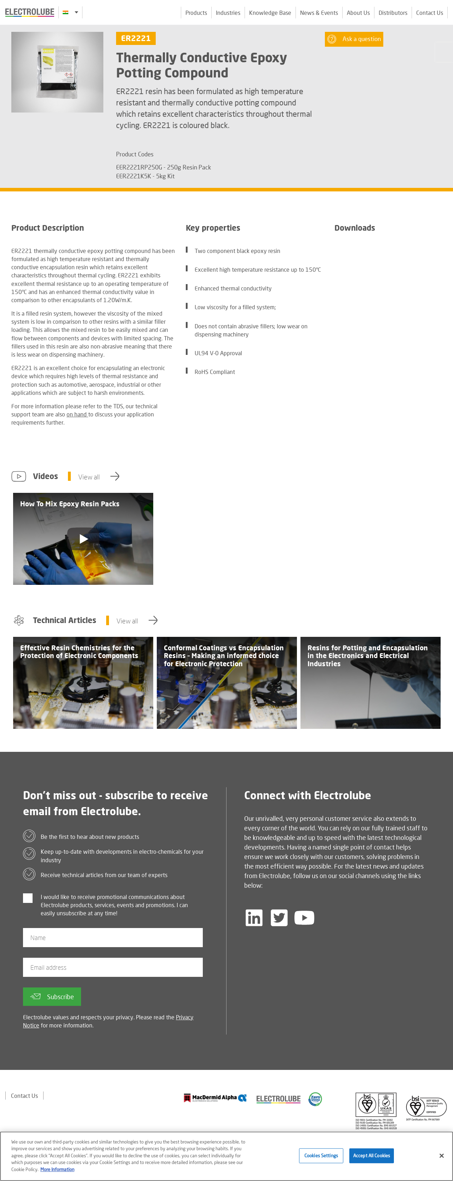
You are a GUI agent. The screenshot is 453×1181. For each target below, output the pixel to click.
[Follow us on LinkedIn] (254, 918)
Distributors (393, 12)
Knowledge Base (270, 12)
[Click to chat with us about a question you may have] (444, 52)
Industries (228, 12)
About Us (358, 12)
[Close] (441, 1158)
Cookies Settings (321, 1158)
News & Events (319, 12)
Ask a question (354, 39)
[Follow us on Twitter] (279, 918)
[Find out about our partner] (215, 1097)
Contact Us (429, 12)
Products (196, 12)
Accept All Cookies (371, 1158)
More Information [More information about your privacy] (57, 1172)
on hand (77, 414)
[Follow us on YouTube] (304, 918)
